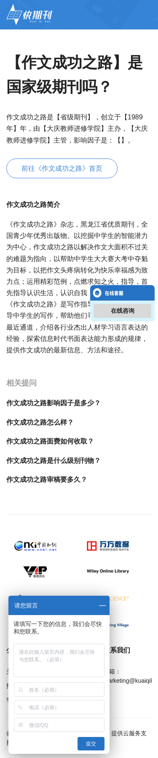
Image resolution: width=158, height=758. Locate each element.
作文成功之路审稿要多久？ (46, 479)
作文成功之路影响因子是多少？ (53, 403)
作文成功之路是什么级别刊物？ (53, 460)
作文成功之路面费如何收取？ (50, 441)
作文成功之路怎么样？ (40, 422)
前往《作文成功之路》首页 (61, 168)
